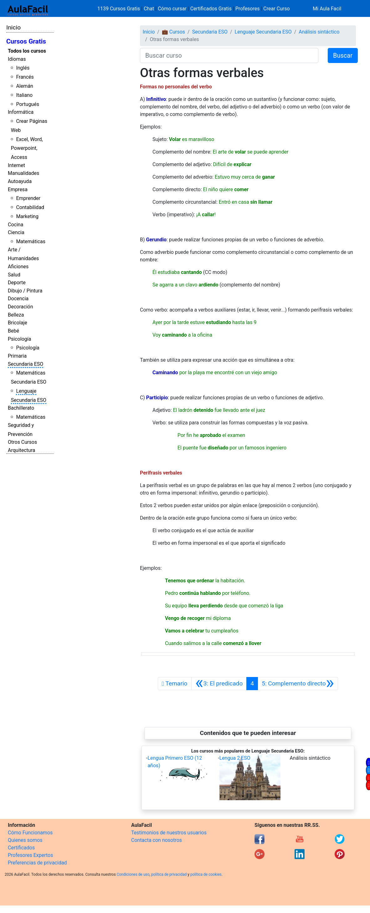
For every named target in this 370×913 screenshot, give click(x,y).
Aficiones (18, 267)
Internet (16, 165)
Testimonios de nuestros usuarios (169, 833)
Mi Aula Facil (327, 9)
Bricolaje (17, 323)
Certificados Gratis (211, 9)
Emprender (28, 198)
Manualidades (23, 173)
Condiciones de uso (133, 874)
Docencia (18, 299)
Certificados (21, 848)
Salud (14, 275)
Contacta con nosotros (156, 840)
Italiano (24, 95)
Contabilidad (30, 207)
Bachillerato (21, 408)
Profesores (247, 9)
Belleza (16, 315)
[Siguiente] (298, 683)
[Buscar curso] (229, 55)
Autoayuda (20, 181)
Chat (149, 9)
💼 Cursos (173, 32)
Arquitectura (21, 450)
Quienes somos (25, 840)
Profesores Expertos (30, 855)
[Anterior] (219, 683)
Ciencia (16, 232)
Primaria (17, 356)
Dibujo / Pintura (25, 291)
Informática (20, 112)
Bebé (13, 331)
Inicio (13, 27)
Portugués (27, 104)
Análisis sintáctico (319, 32)
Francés (24, 77)
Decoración (20, 307)
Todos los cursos (27, 51)
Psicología (19, 339)
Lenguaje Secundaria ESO (263, 32)
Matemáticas (30, 241)
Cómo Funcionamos (30, 833)
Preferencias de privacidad (37, 863)
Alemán (24, 86)
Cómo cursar (172, 9)
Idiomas (17, 59)
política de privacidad (169, 874)
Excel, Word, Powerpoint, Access (27, 148)
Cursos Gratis (26, 41)
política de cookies (206, 874)
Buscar (342, 55)
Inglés (22, 68)
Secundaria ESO (25, 364)
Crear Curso (276, 9)
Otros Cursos (22, 442)
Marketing (27, 216)
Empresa (18, 189)
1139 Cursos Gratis (119, 9)
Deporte (17, 283)
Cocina (15, 225)
